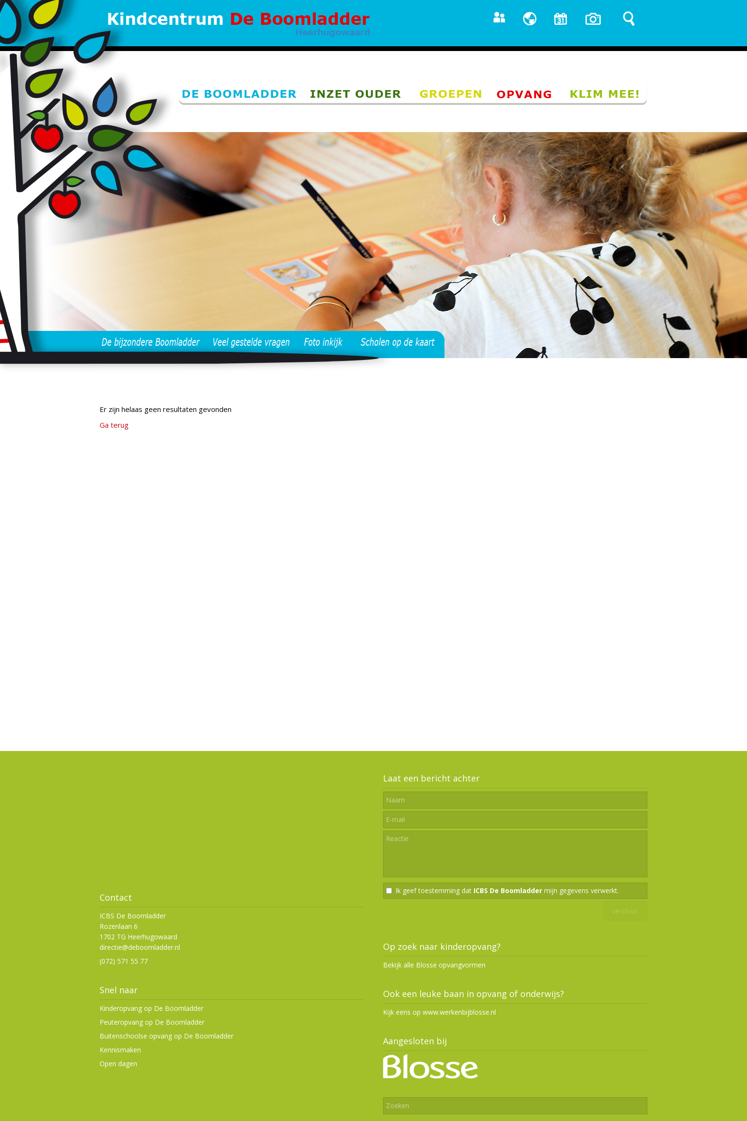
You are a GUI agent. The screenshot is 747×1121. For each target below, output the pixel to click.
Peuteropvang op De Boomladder (152, 1022)
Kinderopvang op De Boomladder (151, 1008)
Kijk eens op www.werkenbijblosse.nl (439, 1012)
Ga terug (114, 425)
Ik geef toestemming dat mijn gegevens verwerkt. (507, 890)
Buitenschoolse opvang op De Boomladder (166, 1035)
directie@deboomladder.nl (140, 947)
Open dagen (118, 1063)
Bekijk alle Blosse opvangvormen (434, 964)
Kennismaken (120, 1049)
